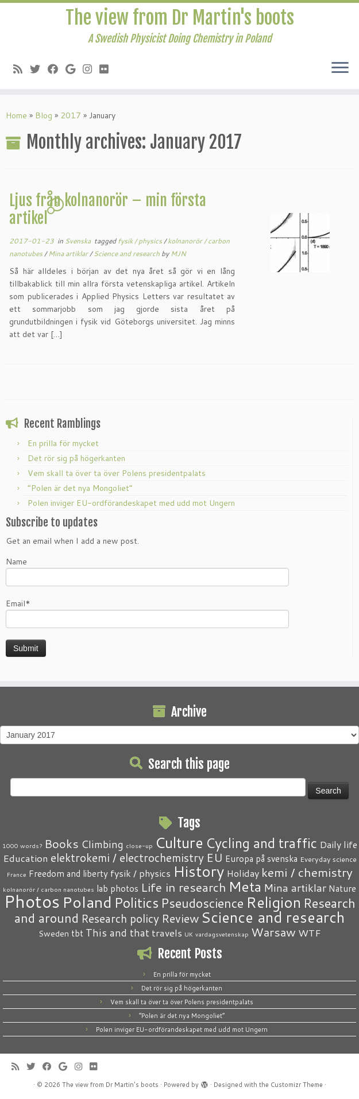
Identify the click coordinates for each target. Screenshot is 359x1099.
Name (147, 571)
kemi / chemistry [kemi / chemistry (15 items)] (307, 872)
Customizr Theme (297, 1084)
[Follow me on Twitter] (39, 68)
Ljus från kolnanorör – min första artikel (107, 209)
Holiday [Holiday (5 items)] (242, 873)
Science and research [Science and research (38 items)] (273, 917)
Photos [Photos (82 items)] (32, 901)
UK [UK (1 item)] (188, 934)
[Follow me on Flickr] (107, 68)
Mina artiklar (69, 253)
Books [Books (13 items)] (61, 843)
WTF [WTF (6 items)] (309, 932)
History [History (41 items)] (198, 871)
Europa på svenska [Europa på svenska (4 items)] (261, 858)
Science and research (127, 253)
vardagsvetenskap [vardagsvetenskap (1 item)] (222, 934)
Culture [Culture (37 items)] (179, 842)
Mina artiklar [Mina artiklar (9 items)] (295, 887)
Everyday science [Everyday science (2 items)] (328, 859)
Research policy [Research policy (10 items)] (120, 918)
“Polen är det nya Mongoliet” (80, 488)
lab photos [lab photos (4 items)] (117, 888)
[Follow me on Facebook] (56, 68)
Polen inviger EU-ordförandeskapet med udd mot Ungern (131, 503)
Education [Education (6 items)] (25, 858)
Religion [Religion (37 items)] (273, 902)
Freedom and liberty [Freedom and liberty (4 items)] (68, 873)
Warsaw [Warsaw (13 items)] (273, 932)
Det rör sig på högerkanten (76, 458)
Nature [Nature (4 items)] (342, 888)
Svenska (78, 241)
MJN (178, 253)
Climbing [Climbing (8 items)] (102, 844)
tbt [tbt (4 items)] (77, 933)
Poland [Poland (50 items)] (87, 902)
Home (16, 115)
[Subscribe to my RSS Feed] (21, 68)
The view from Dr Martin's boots (179, 17)
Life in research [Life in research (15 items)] (183, 887)
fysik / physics (141, 241)
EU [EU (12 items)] (214, 857)
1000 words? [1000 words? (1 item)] (22, 845)
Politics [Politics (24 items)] (136, 902)
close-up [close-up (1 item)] (139, 845)
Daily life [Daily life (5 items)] (338, 844)
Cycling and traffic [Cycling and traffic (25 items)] (261, 843)
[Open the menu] (340, 68)
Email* (147, 613)
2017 (70, 115)
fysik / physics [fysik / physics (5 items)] (140, 873)
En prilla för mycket (63, 443)
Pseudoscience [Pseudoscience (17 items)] (202, 903)
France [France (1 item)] (16, 874)
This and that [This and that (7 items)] (117, 933)
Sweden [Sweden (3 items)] (53, 933)
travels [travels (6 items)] (167, 932)
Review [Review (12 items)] (180, 918)
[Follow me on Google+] (74, 68)
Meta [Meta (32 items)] (245, 886)
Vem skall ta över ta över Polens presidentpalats (117, 473)
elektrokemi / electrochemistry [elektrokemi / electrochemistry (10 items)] (127, 857)
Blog (43, 115)
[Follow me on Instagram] (91, 68)
